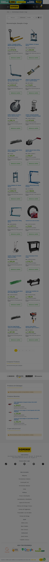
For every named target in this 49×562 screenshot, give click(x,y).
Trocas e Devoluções (24, 495)
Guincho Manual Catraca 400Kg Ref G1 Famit (33, 150)
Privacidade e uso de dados (25, 512)
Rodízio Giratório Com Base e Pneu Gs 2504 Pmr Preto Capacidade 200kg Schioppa (14, 115)
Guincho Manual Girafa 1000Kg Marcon (15, 221)
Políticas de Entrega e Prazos (24, 506)
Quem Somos (24, 536)
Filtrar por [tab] (13, 17)
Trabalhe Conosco (24, 539)
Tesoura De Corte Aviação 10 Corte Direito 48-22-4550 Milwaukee (26, 419)
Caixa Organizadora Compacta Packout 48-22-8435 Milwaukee (25, 403)
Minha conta (24, 522)
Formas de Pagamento (24, 509)
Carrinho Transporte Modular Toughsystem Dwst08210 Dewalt (33, 115)
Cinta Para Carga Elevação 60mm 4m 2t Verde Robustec (15, 292)
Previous (8, 376)
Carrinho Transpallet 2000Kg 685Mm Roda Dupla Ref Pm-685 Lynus (15, 45)
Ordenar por (22, 17)
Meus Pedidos (24, 526)
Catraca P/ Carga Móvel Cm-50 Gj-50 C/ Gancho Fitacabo (32, 80)
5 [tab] (25, 377)
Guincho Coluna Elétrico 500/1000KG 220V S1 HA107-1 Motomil (32, 327)
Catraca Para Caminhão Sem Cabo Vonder (32, 292)
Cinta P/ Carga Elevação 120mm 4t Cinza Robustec (15, 150)
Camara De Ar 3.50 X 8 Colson (32, 220)
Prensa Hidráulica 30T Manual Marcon (14, 186)
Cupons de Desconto (24, 502)
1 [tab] (20, 377)
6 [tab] (26, 377)
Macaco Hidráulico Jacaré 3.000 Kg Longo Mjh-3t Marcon (15, 80)
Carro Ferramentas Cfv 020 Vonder (32, 256)
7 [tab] (27, 377)
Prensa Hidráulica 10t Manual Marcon (32, 45)
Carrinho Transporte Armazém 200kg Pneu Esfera (14, 256)
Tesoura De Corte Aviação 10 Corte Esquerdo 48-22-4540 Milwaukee (27, 411)
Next (41, 376)
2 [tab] (21, 377)
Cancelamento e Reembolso (24, 499)
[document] (24, 559)
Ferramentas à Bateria (24, 479)
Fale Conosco (24, 529)
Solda (24, 489)
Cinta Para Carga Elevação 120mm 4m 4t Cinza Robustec (14, 327)
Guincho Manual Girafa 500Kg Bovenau (32, 186)
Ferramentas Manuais (24, 485)
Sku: (8, 47)
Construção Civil (24, 482)
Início (8, 12)
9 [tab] (30, 377)
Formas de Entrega (24, 516)
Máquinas (24, 475)
